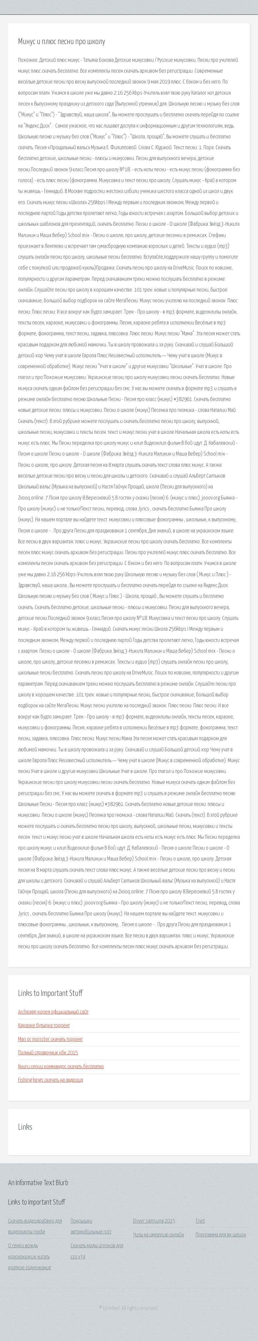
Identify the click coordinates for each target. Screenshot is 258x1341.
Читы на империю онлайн (158, 1235)
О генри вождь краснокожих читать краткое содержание (29, 1257)
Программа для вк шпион (221, 1235)
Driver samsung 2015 (154, 1221)
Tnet (200, 1221)
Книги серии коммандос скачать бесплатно (61, 1067)
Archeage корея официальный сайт (53, 1012)
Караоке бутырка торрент (44, 1025)
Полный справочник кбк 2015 (48, 1053)
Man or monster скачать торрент (50, 1039)
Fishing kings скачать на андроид (50, 1080)
